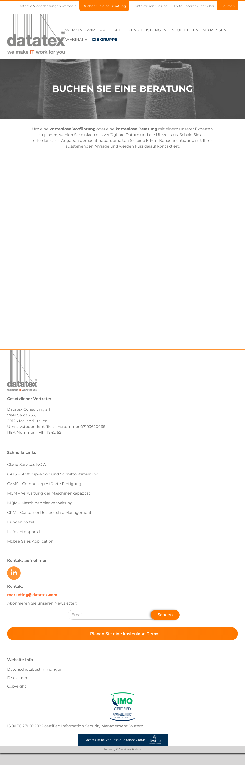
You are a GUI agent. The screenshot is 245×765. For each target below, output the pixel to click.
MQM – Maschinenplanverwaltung (40, 503)
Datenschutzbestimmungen (35, 669)
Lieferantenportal (23, 531)
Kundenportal (20, 522)
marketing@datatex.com (32, 595)
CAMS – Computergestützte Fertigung (44, 483)
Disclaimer (17, 678)
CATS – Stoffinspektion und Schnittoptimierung (53, 474)
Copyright (16, 686)
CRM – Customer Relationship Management (49, 512)
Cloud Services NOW (27, 464)
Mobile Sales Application (30, 541)
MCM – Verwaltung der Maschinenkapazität (48, 493)
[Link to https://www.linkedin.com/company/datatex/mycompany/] (14, 573)
